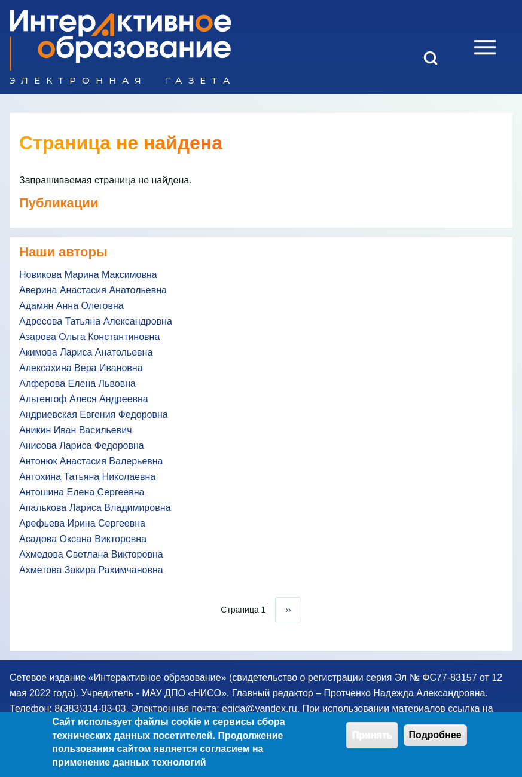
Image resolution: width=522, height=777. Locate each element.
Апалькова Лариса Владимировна (94, 508)
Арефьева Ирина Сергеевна (82, 523)
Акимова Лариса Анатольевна (85, 352)
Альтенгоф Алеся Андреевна (83, 399)
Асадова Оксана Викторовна (82, 539)
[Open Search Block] (430, 58)
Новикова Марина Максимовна (88, 275)
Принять (372, 738)
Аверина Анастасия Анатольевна (93, 290)
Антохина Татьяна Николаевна (87, 477)
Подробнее (435, 738)
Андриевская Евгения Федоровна (93, 414)
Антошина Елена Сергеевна (81, 492)
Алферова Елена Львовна (77, 383)
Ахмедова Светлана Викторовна (91, 554)
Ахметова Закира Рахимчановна (91, 570)
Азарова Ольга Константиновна (89, 337)
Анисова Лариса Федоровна (81, 445)
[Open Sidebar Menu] (484, 47)
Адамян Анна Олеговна (71, 306)
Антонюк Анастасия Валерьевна (91, 461)
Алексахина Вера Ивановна (81, 368)
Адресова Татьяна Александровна (95, 321)
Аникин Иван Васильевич (75, 430)
